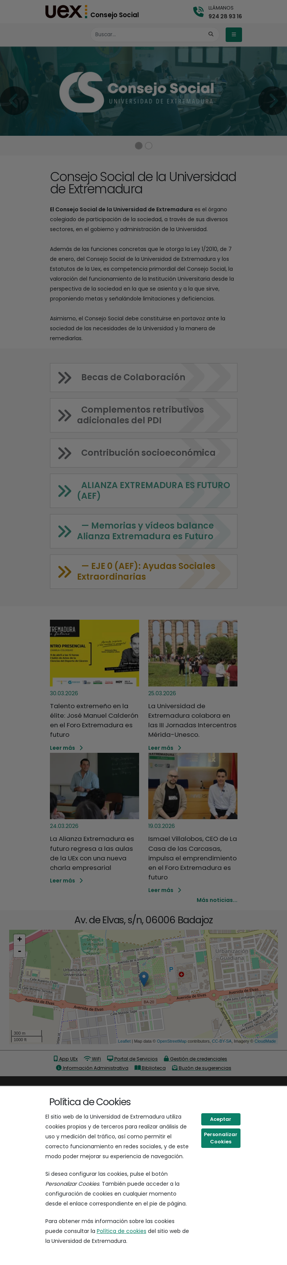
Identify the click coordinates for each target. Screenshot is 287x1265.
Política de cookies (121, 1231)
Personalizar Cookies (220, 1138)
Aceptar (220, 1119)
